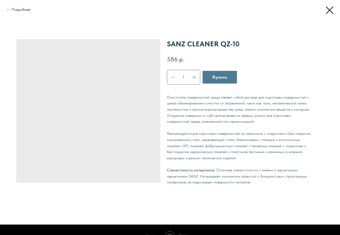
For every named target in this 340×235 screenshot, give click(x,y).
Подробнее (20, 9)
